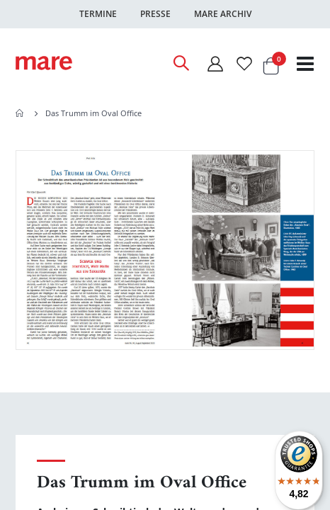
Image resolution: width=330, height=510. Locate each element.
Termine (98, 14)
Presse (155, 14)
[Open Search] (180, 63)
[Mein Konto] (214, 63)
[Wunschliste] (244, 63)
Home (20, 113)
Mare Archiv (222, 14)
